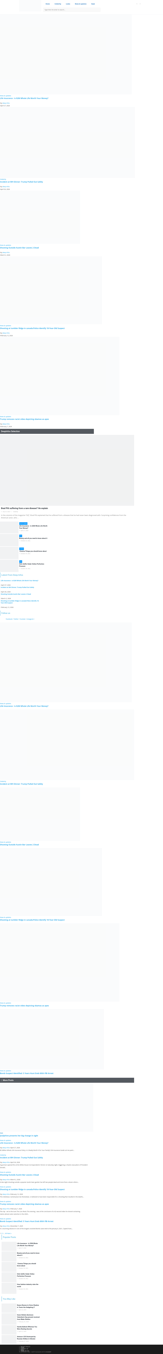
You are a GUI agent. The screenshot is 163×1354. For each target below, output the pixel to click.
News (22, 1350)
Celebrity (3, 179)
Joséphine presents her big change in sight (19, 1135)
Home (22, 1347)
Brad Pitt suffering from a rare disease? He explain (24, 508)
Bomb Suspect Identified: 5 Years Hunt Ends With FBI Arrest (26, 1073)
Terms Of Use (25, 1351)
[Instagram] (140, 4)
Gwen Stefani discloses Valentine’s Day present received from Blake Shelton (28, 1317)
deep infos (6, 103)
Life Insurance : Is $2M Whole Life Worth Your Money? (24, 98)
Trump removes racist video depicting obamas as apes (24, 419)
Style (21, 535)
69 (6, 1233)
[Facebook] (137, 4)
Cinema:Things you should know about (33, 551)
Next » (9, 1233)
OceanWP (48, 1352)
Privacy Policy (25, 1346)
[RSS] (143, 4)
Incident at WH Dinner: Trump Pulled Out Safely (21, 182)
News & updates (5, 96)
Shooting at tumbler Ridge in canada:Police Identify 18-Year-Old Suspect (32, 328)
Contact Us (24, 1349)
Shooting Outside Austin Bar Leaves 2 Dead (19, 247)
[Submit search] (71, 10)
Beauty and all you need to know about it (33, 538)
